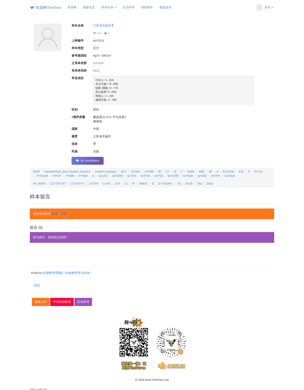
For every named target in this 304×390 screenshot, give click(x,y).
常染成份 (78, 78)
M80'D (143, 183)
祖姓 (75, 144)
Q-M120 (188, 176)
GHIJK (190, 171)
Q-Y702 (158, 176)
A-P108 (149, 171)
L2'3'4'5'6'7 (77, 183)
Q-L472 (103, 176)
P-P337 (57, 176)
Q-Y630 (202, 176)
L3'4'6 (106, 183)
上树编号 (78, 40)
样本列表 (108, 7)
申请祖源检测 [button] (62, 302)
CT (167, 171)
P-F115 (258, 171)
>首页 (36, 285)
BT (159, 171)
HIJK (201, 171)
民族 (75, 151)
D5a (199, 183)
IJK (210, 171)
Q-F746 (145, 176)
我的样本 (147, 7)
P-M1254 (42, 176)
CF (175, 171)
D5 (179, 183)
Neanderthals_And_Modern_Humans (67, 171)
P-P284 (70, 176)
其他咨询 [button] (83, 302)
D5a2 (96, 70)
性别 (75, 109)
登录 (264, 7)
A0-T (124, 171)
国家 (75, 129)
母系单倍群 (79, 70)
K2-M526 (228, 171)
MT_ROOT (39, 183)
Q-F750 (215, 176)
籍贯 (75, 136)
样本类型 (78, 48)
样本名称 (78, 25)
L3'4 (117, 183)
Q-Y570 (131, 176)
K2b (241, 171)
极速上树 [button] (41, 302)
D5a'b (189, 183)
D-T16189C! (165, 183)
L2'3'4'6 (94, 183)
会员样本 (129, 7)
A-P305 (135, 171)
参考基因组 (79, 55)
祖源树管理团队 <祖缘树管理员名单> (66, 273)
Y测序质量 (78, 117)
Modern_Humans (105, 171)
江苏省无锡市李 (103, 25)
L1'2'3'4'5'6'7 (58, 183)
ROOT (36, 171)
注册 (63, 214)
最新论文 (89, 7)
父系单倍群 (79, 63)
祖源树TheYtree (48, 7)
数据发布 (166, 7)
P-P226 (83, 176)
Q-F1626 (98, 63)
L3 (126, 183)
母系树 (72, 7)
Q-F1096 (117, 176)
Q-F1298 (173, 176)
